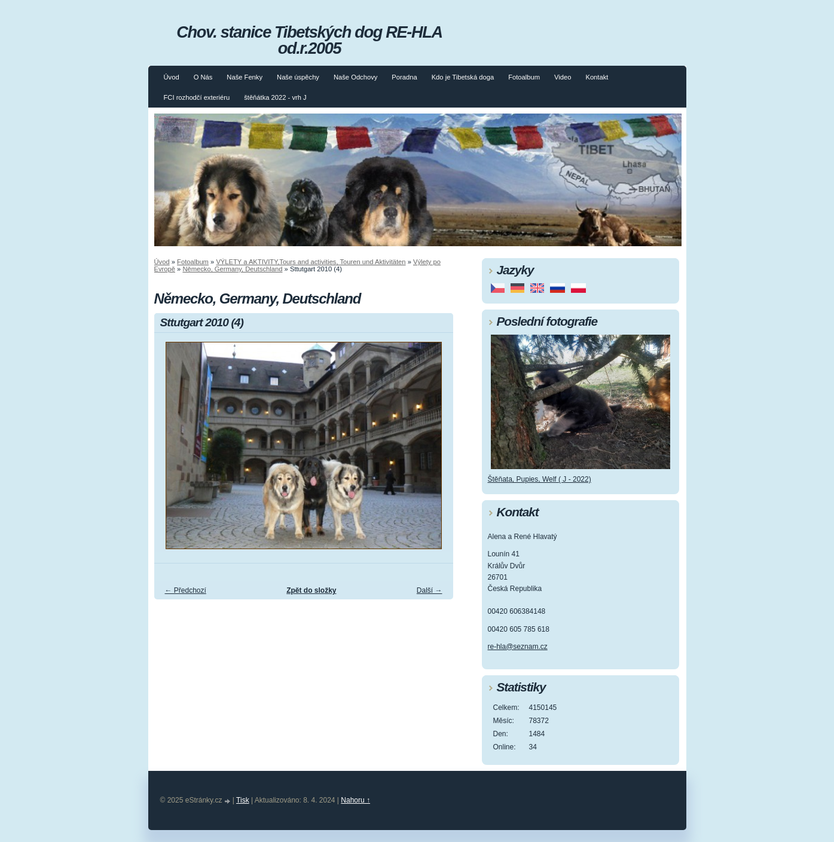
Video (562, 77)
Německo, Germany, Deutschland (232, 268)
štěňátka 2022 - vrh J (275, 97)
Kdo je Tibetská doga (463, 77)
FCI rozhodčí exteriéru (197, 97)
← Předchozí (185, 590)
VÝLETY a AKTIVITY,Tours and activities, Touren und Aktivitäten (310, 261)
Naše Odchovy (355, 77)
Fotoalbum (524, 77)
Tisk (242, 800)
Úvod (171, 77)
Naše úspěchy (298, 77)
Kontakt (596, 77)
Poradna (404, 77)
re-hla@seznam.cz (518, 646)
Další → (429, 590)
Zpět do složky (311, 590)
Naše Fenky (244, 77)
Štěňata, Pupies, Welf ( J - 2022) (539, 479)
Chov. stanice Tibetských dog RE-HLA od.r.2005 (309, 40)
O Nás (203, 77)
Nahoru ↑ (355, 800)
